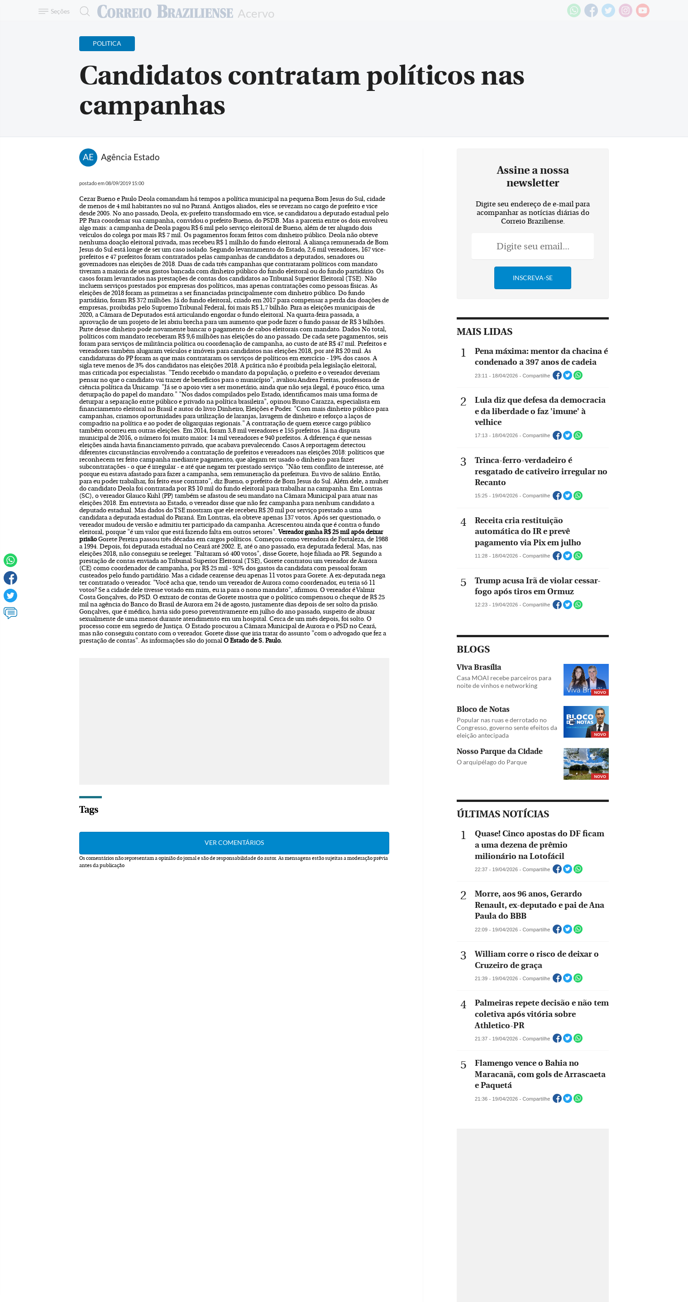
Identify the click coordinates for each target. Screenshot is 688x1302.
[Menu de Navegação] (55, 11)
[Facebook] (591, 15)
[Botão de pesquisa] (82, 11)
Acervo (256, 12)
